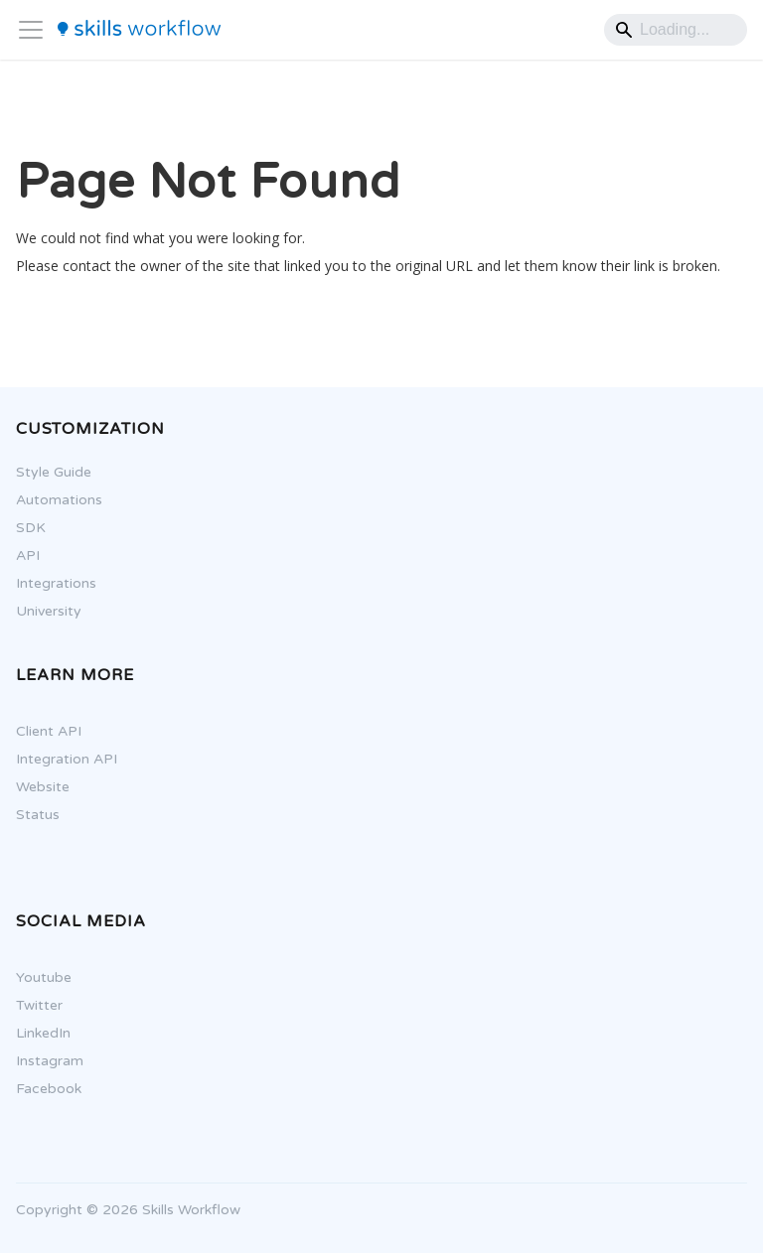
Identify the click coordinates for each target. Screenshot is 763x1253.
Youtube (38, 977)
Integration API (60, 759)
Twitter (33, 1005)
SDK (25, 527)
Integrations (50, 583)
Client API (43, 731)
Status (32, 814)
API (22, 555)
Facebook (43, 1088)
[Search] (675, 30)
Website (37, 786)
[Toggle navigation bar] (31, 30)
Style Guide (47, 472)
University (43, 611)
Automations (53, 499)
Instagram (43, 1060)
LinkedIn (37, 1033)
